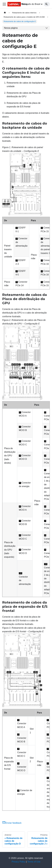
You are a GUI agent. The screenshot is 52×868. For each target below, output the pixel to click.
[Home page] (4, 13)
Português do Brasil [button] (28, 4)
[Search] (47, 4)
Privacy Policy (19, 862)
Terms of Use (33, 862)
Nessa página (11, 28)
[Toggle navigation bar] (4, 4)
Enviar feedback (11, 823)
